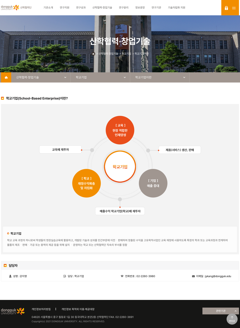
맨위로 (232, 321)
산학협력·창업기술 (108, 53)
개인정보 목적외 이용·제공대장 (78, 309)
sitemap (234, 8)
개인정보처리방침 (41, 309)
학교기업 (126, 53)
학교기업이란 (142, 53)
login (226, 8)
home (6, 77)
